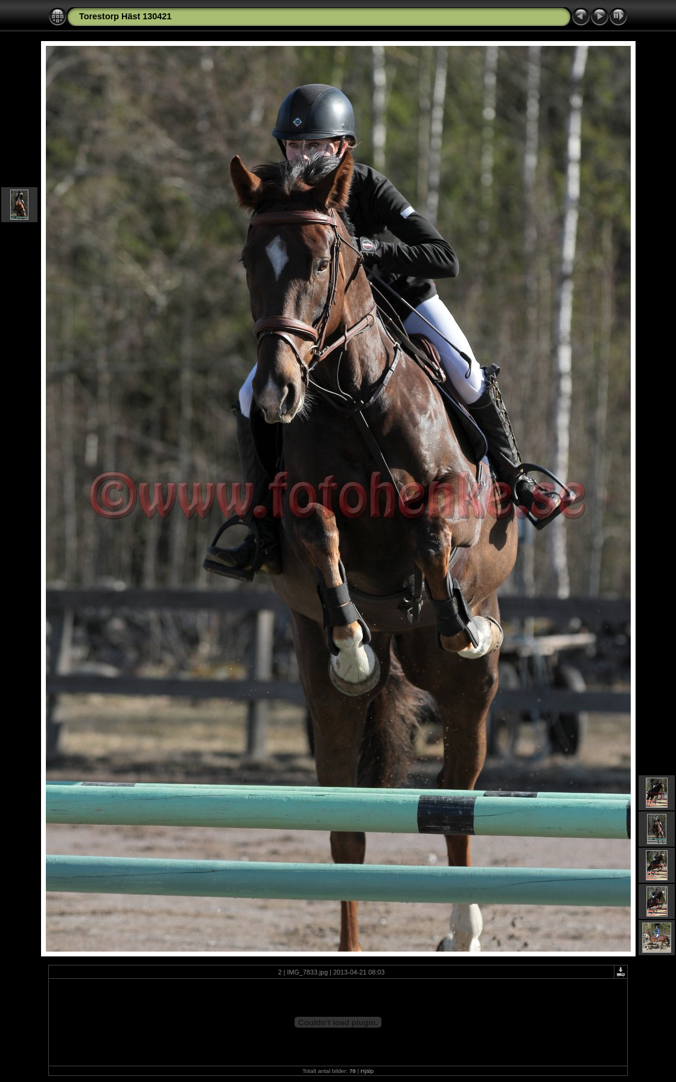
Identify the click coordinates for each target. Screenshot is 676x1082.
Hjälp (367, 1071)
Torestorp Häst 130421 (125, 16)
